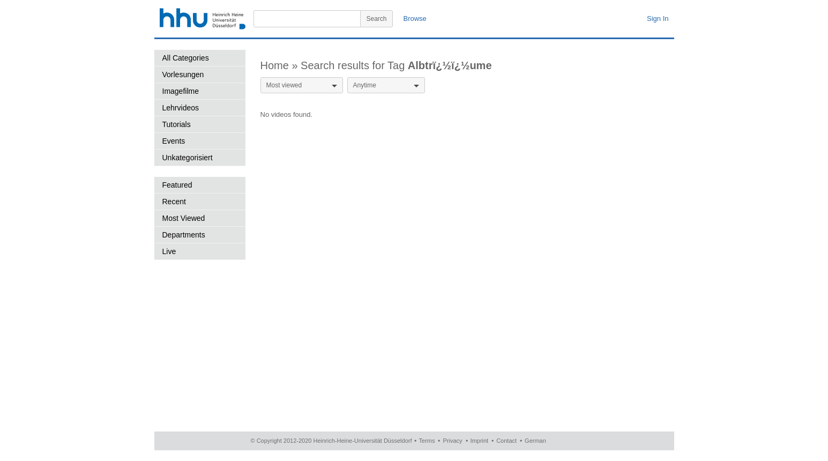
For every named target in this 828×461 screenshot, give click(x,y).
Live (169, 251)
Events (173, 141)
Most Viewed (183, 218)
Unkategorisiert (187, 157)
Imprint (480, 440)
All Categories (185, 58)
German (535, 440)
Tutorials (176, 124)
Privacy (452, 440)
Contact (506, 440)
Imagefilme (180, 91)
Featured (177, 185)
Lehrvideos (180, 107)
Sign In (657, 18)
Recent (174, 201)
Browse (415, 18)
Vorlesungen (183, 74)
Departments (183, 234)
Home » (280, 65)
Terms (427, 440)
